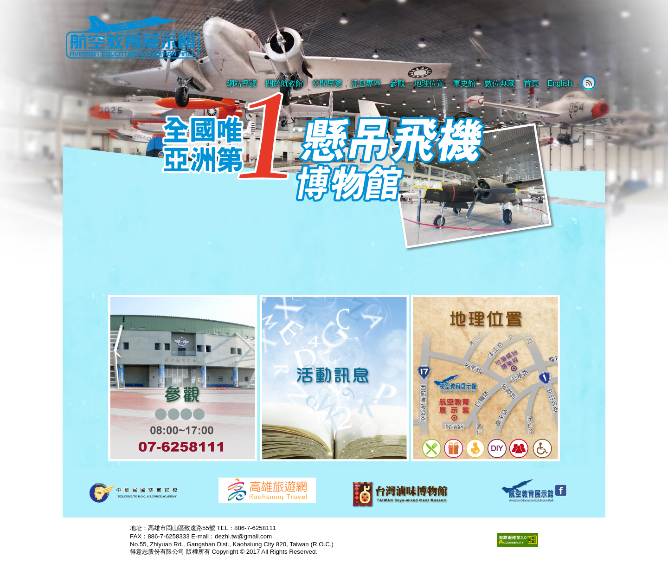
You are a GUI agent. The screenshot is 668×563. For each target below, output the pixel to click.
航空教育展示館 (132, 37)
